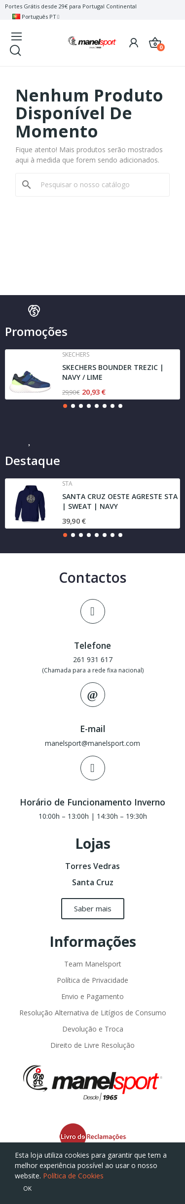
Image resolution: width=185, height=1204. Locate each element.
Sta (67, 484)
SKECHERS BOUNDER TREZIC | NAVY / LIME (113, 372)
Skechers (75, 355)
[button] (65, 406)
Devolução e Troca (92, 1029)
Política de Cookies (73, 1175)
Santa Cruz (92, 882)
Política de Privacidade (92, 980)
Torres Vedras (92, 866)
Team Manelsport (92, 964)
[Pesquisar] (98, 184)
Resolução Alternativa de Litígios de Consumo (92, 1012)
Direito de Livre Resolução (92, 1045)
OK (27, 1188)
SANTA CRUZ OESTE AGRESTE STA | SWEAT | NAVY (120, 501)
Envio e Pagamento (92, 996)
